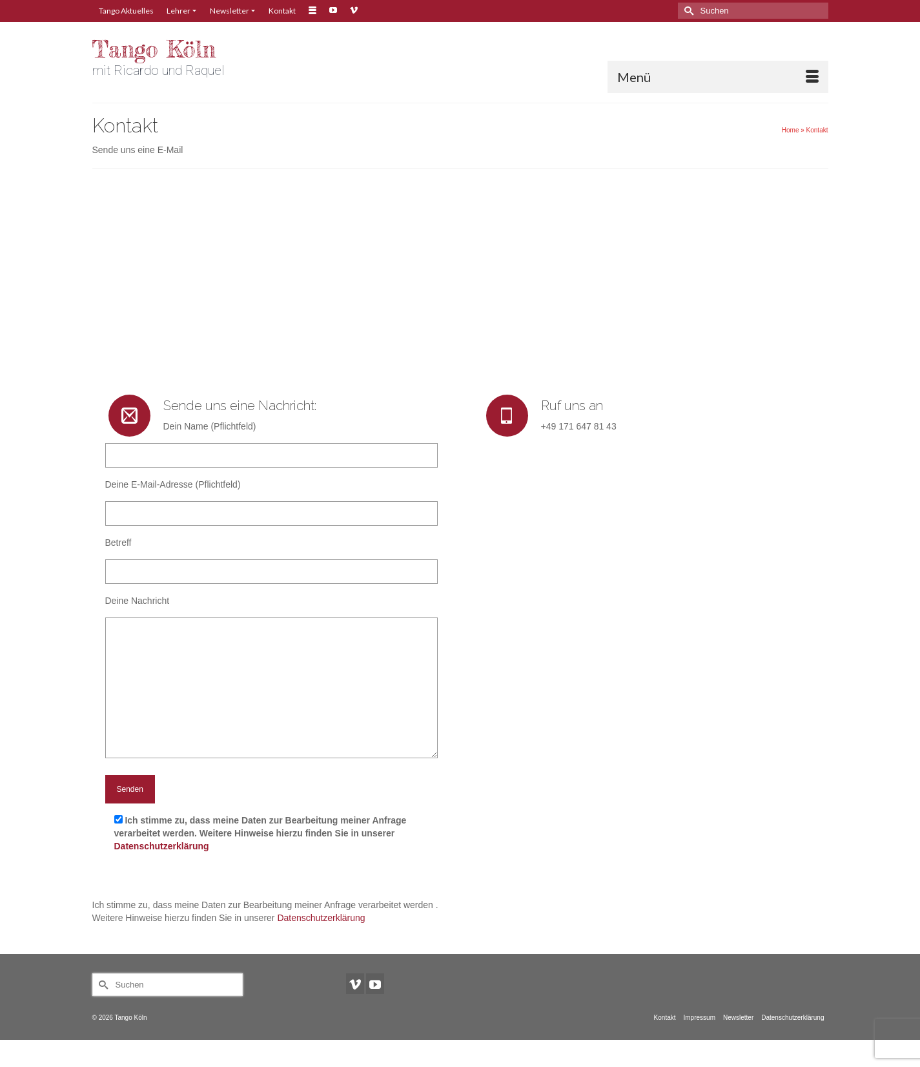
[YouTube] (375, 983)
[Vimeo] (355, 983)
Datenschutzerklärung (161, 846)
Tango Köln (154, 49)
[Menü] (718, 77)
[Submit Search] (687, 11)
